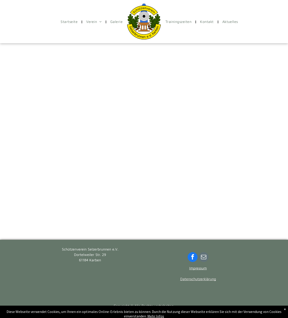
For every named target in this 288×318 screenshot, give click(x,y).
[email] (204, 257)
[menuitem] (70, 21)
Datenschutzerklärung (198, 279)
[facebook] (193, 257)
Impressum (198, 268)
